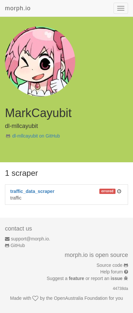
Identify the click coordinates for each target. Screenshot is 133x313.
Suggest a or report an (85, 278)
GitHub (18, 245)
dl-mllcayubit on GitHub (36, 136)
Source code (110, 265)
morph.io (18, 8)
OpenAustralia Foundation (81, 298)
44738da (120, 288)
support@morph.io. (30, 238)
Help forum (111, 271)
